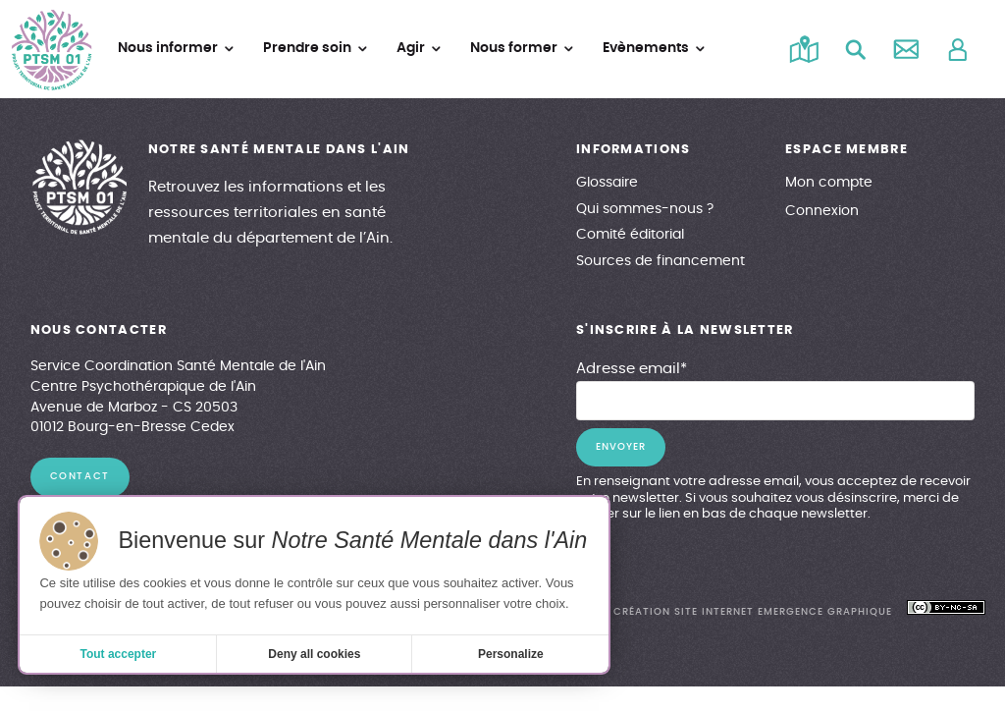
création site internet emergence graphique (752, 612)
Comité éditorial (630, 235)
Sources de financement (660, 261)
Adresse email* (631, 368)
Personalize (511, 654)
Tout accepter (117, 654)
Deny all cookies (314, 654)
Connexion (822, 211)
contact (80, 476)
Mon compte (829, 183)
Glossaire (607, 183)
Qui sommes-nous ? (645, 209)
